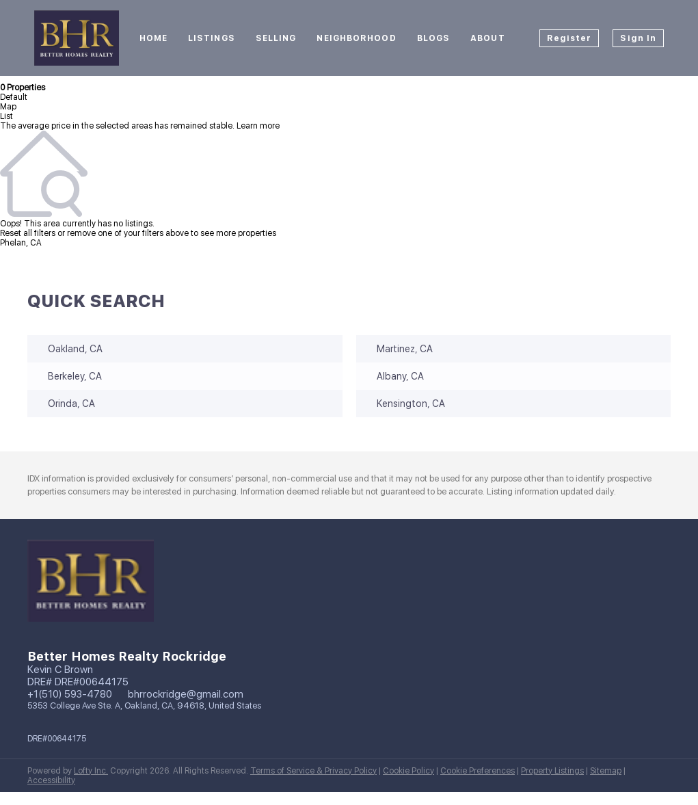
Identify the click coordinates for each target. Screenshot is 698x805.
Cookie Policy (408, 771)
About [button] (487, 38)
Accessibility (51, 780)
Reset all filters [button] (27, 233)
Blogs (434, 38)
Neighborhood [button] (356, 38)
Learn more (258, 126)
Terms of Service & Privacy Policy (313, 771)
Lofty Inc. (91, 771)
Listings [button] (211, 38)
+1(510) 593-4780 (69, 694)
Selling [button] (276, 38)
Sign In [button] (638, 38)
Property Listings (552, 771)
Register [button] (569, 38)
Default (13, 97)
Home (153, 38)
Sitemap (605, 771)
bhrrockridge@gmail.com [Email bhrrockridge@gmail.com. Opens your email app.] (185, 694)
